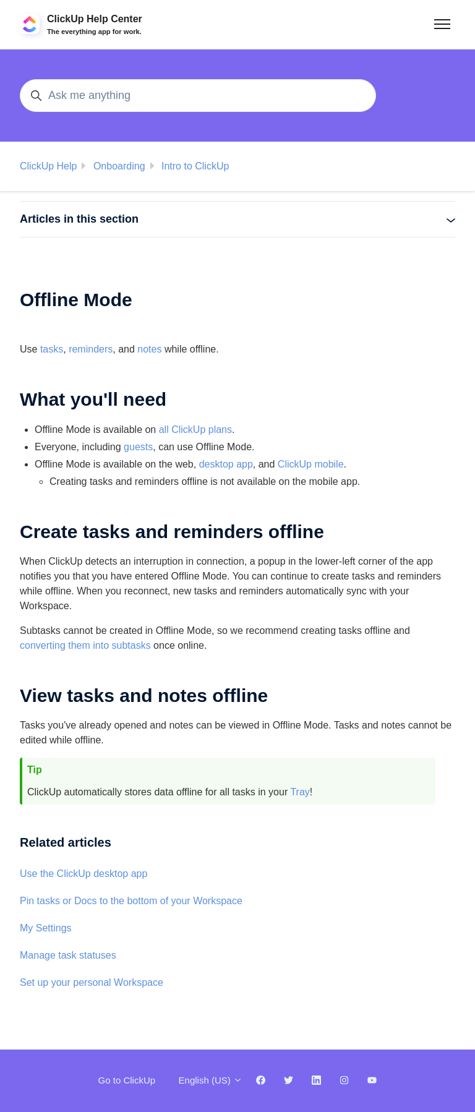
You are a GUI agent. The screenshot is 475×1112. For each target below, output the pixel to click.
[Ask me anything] (198, 95)
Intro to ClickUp (195, 166)
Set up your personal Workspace (91, 982)
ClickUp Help (48, 166)
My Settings (46, 928)
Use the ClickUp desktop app (83, 873)
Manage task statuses (68, 955)
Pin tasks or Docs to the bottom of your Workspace (131, 901)
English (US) (210, 1080)
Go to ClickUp (127, 1080)
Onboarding (119, 166)
